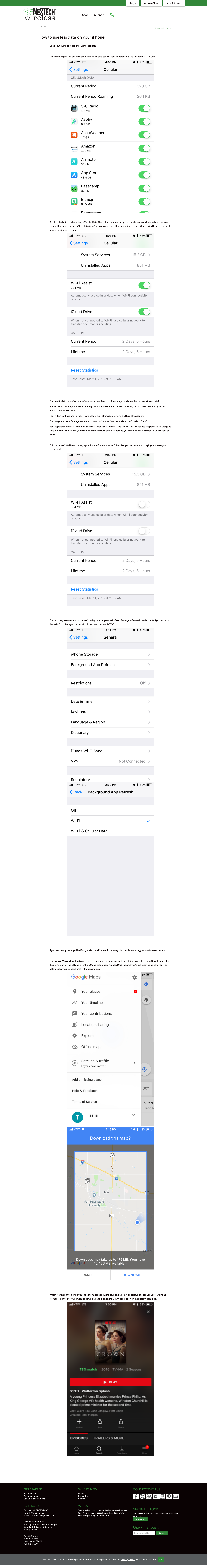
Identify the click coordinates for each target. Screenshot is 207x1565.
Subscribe (140, 1519)
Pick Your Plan (30, 1493)
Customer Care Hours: (34, 1521)
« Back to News (163, 27)
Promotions (83, 1496)
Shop (86, 15)
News (81, 1493)
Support (100, 15)
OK (160, 1559)
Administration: (31, 1535)
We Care (84, 1506)
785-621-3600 (31, 1543)
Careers (81, 1498)
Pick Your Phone (31, 1496)
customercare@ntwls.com (42, 1515)
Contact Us (33, 1506)
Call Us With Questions (34, 1498)
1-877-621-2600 (40, 1510)
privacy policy (128, 1559)
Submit (162, 1532)
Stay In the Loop (145, 1509)
